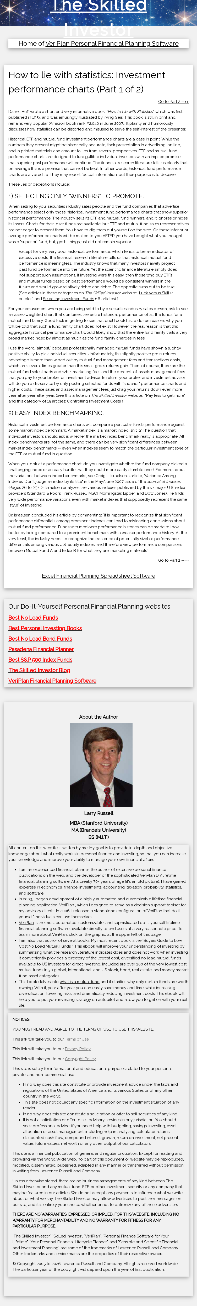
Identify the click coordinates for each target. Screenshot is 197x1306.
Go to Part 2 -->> (173, 101)
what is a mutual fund (80, 981)
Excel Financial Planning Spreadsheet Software (98, 576)
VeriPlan (66, 905)
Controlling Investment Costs (94, 401)
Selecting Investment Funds (68, 298)
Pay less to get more (165, 395)
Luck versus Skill (154, 293)
